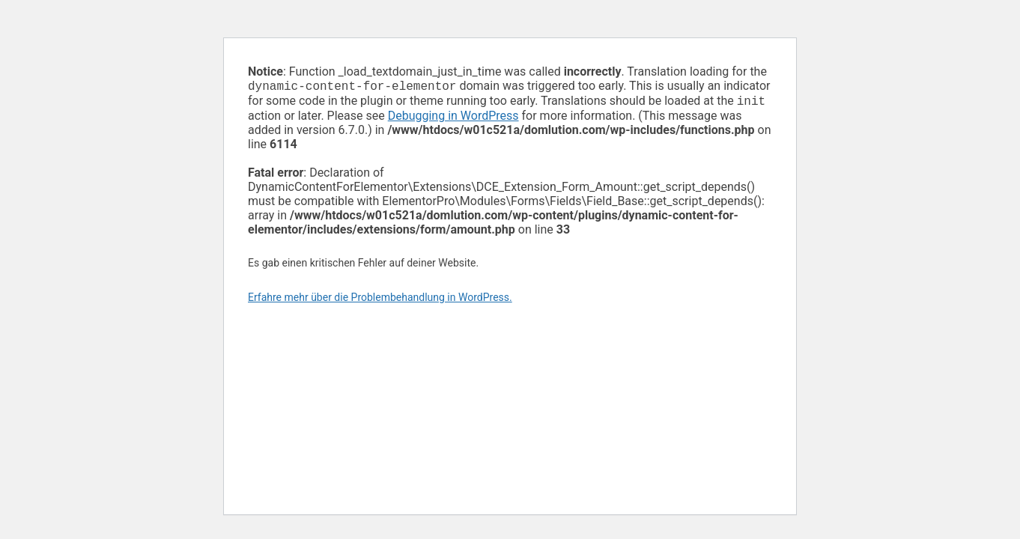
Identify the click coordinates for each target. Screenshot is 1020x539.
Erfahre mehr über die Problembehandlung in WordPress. (380, 300)
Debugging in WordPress (453, 119)
